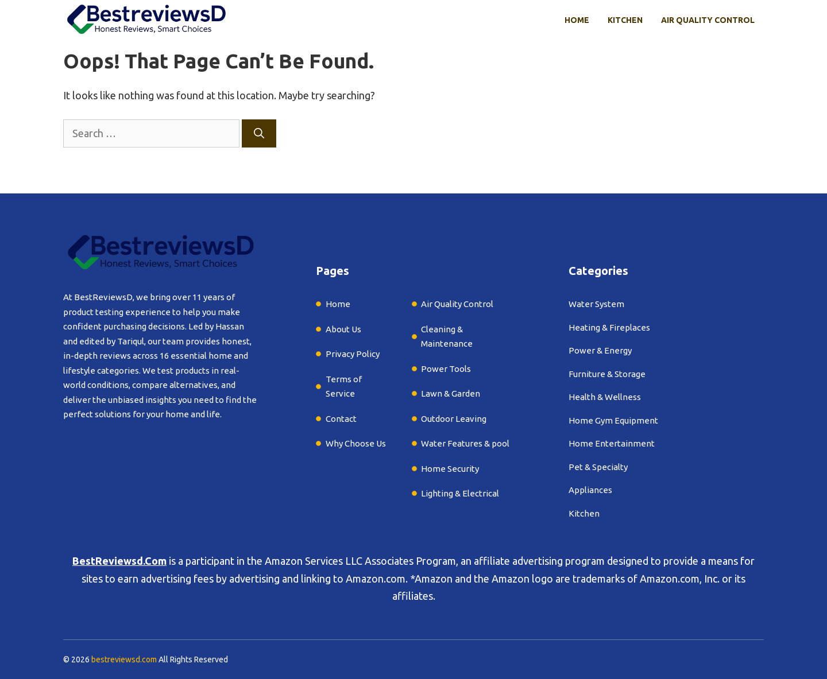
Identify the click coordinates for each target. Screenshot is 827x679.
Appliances (590, 490)
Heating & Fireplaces (609, 327)
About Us (343, 329)
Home (577, 20)
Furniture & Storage (607, 374)
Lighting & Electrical (460, 493)
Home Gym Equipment (613, 420)
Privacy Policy (353, 354)
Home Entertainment (612, 443)
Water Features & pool (465, 443)
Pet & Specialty (598, 467)
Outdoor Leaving (453, 419)
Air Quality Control (708, 20)
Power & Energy (600, 350)
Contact (341, 419)
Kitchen (625, 20)
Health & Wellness (605, 397)
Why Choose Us (356, 443)
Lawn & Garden (450, 393)
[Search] (259, 133)
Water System (596, 304)
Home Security (450, 469)
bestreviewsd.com (124, 659)
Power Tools (446, 369)
